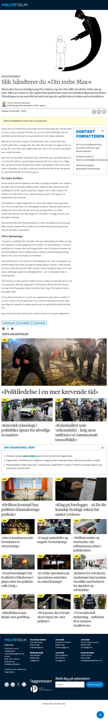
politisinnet (24, 325)
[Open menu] (100, 715)
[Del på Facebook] (93, 113)
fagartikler (9, 325)
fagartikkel (39, 325)
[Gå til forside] (14, 5)
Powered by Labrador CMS (54, 705)
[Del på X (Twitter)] (99, 113)
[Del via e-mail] (104, 113)
